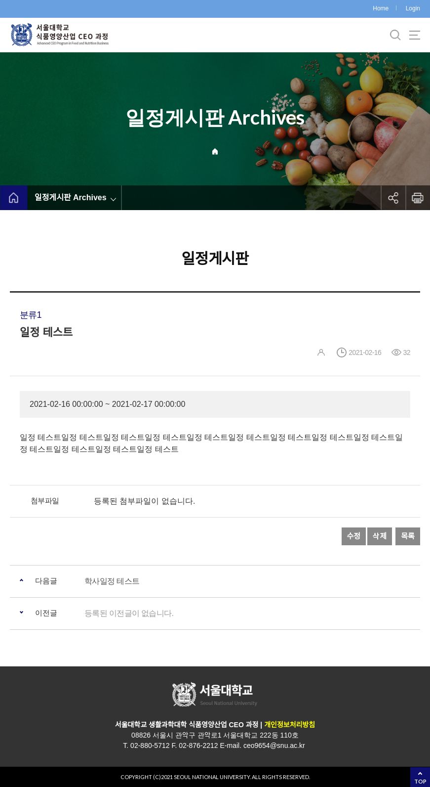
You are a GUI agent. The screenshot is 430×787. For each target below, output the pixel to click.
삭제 (380, 536)
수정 (354, 536)
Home (381, 8)
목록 (408, 536)
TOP (420, 781)
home (13, 197)
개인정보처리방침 (289, 725)
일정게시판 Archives (71, 197)
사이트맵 (414, 35)
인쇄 (417, 197)
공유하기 (393, 197)
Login (413, 8)
